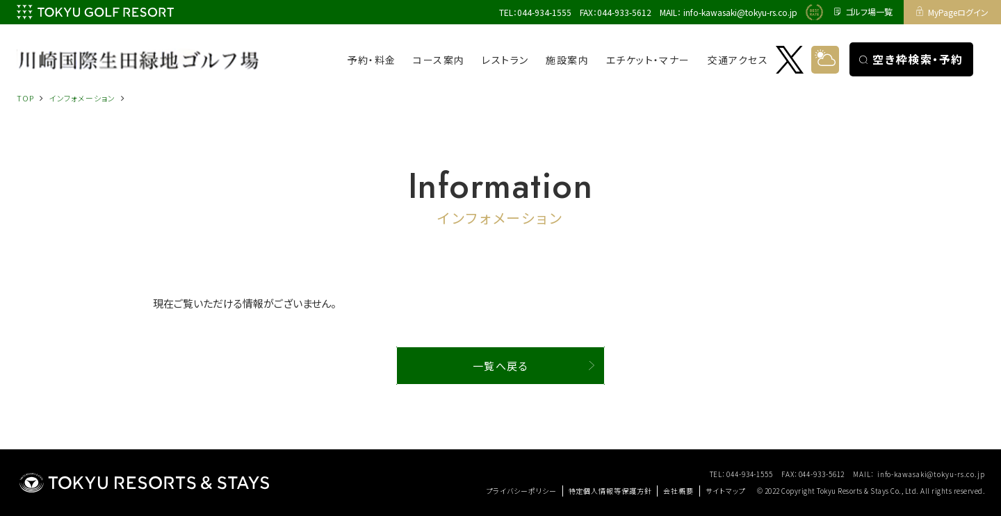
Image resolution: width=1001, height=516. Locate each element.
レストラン (505, 60)
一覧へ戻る (501, 365)
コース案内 (438, 60)
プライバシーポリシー (522, 490)
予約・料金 (371, 60)
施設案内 (567, 60)
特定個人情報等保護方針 (610, 490)
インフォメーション (82, 97)
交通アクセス (738, 60)
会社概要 (678, 490)
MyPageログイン (952, 12)
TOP (25, 97)
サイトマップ (725, 490)
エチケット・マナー (648, 60)
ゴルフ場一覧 (863, 12)
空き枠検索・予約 (911, 59)
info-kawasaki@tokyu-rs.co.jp (740, 12)
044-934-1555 (544, 12)
